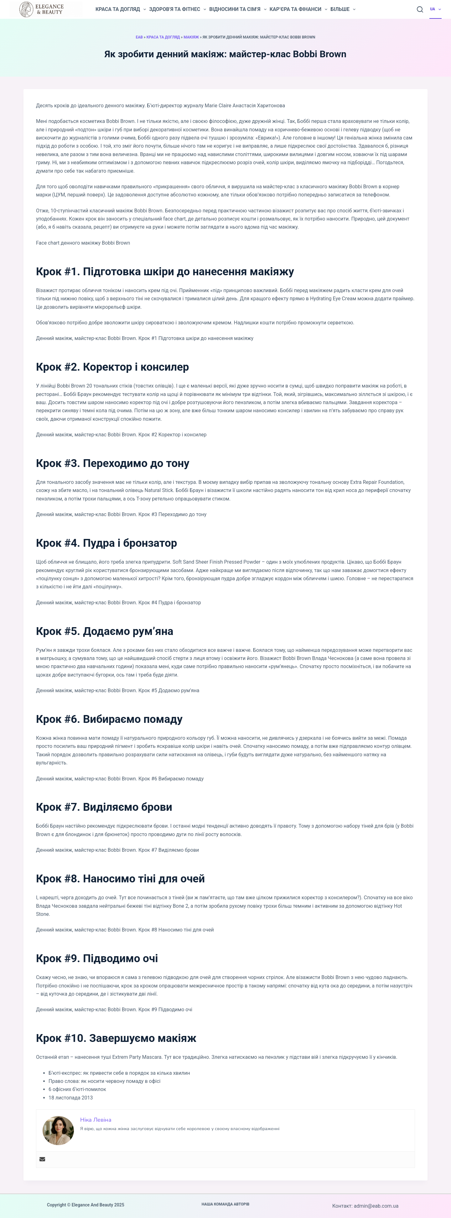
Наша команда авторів (226, 1204)
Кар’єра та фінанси (299, 9)
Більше (342, 9)
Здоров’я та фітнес (177, 9)
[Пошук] (420, 9)
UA (436, 9)
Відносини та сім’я (237, 9)
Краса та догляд (121, 9)
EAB (139, 37)
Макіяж (191, 37)
